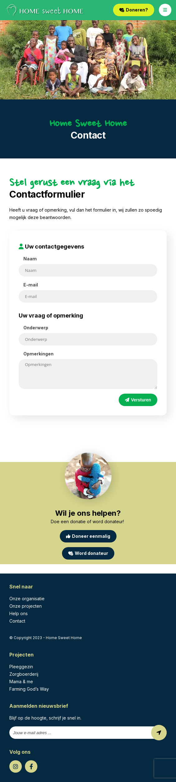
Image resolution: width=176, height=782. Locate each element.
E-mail (30, 284)
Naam (30, 258)
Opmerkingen (38, 353)
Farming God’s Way (29, 689)
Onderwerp (35, 327)
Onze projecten (25, 606)
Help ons (18, 613)
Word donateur (88, 553)
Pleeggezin (21, 666)
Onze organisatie (27, 598)
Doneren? (133, 9)
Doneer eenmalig (88, 536)
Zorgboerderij (23, 674)
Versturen (138, 399)
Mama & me (21, 681)
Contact (17, 621)
